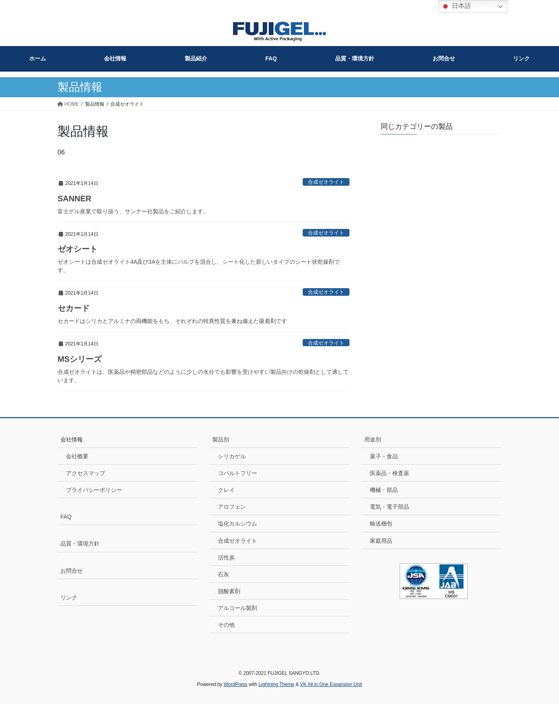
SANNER (74, 198)
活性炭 (226, 557)
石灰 (223, 574)
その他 (226, 625)
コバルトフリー (237, 473)
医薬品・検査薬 (389, 473)
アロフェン (232, 506)
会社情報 (71, 439)
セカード (74, 308)
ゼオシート (78, 249)
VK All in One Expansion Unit (331, 684)
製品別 (220, 439)
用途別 (372, 439)
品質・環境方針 (80, 543)
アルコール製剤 (237, 608)
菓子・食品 (384, 456)
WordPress (235, 684)
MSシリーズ (80, 359)
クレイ (226, 490)
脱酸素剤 (229, 591)
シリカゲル (232, 456)
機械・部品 (384, 490)
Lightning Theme (276, 684)
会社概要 (77, 456)
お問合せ (71, 571)
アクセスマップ (85, 473)
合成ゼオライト (237, 541)
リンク (68, 597)
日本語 (456, 6)
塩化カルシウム (237, 523)
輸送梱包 (381, 523)
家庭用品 (381, 541)
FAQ (66, 516)
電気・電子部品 (389, 506)
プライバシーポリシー (94, 490)
